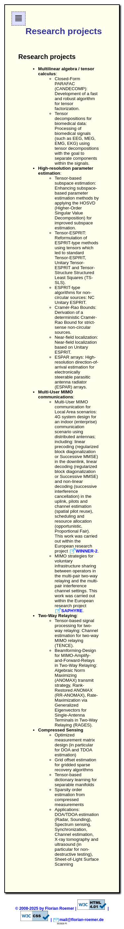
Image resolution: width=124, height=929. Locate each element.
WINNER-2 (87, 551)
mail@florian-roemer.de (82, 919)
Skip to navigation (18, 25)
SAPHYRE (71, 610)
